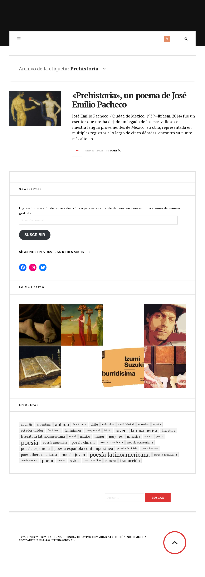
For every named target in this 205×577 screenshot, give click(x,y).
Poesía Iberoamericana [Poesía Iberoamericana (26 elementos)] (39, 454)
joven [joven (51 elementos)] (121, 430)
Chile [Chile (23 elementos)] (94, 424)
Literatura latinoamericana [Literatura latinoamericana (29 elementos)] (43, 436)
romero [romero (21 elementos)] (110, 460)
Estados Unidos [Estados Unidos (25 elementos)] (32, 430)
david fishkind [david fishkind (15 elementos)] (126, 424)
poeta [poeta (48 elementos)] (47, 460)
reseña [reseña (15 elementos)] (61, 460)
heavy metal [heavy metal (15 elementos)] (93, 430)
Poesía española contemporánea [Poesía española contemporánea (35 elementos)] (83, 448)
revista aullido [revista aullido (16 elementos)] (92, 460)
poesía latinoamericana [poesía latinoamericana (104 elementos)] (119, 454)
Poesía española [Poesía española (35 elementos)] (35, 448)
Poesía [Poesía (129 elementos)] (29, 442)
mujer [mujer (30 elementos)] (99, 436)
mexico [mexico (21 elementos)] (85, 436)
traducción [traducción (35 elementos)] (130, 460)
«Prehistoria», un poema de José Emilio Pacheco (129, 100)
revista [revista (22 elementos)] (74, 460)
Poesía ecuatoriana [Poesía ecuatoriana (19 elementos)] (140, 442)
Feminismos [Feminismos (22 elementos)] (73, 430)
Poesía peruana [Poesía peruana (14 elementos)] (29, 460)
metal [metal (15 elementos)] (72, 436)
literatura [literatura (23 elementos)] (168, 430)
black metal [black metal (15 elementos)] (79, 424)
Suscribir (34, 235)
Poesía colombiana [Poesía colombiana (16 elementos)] (111, 442)
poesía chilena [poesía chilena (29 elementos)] (83, 442)
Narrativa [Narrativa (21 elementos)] (133, 436)
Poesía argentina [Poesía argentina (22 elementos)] (55, 442)
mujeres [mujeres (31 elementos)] (116, 436)
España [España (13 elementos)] (157, 424)
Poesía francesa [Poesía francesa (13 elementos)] (150, 448)
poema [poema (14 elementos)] (159, 436)
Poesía (115, 150)
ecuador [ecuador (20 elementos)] (143, 424)
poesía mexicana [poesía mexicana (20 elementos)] (165, 454)
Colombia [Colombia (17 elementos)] (108, 424)
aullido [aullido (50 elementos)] (62, 424)
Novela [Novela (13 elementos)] (148, 436)
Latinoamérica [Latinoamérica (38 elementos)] (144, 430)
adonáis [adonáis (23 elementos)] (26, 424)
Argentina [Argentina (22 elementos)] (44, 424)
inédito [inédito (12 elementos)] (107, 430)
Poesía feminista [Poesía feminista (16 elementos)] (127, 448)
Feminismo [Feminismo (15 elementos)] (54, 430)
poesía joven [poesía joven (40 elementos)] (73, 454)
